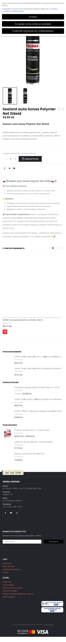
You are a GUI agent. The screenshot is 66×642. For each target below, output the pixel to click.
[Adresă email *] (22, 542)
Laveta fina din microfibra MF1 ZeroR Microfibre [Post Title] (33, 442)
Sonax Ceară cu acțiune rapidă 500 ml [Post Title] (19, 320)
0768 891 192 (8, 494)
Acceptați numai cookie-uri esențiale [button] (33, 23)
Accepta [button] (33, 16)
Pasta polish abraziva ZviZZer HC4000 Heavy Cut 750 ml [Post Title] (37, 387)
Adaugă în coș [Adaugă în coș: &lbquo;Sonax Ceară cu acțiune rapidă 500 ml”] (5, 332)
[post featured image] (33, 284)
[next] (63, 109)
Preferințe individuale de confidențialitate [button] (32, 31)
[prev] (59, 109)
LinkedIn (9, 168)
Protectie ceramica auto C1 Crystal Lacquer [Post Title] (32, 430)
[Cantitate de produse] (10, 159)
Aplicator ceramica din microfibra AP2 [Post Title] (29, 453)
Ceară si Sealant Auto (10, 318)
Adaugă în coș (31, 159)
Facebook (5, 168)
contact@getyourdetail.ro (13, 500)
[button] (50, 248)
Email (14, 168)
